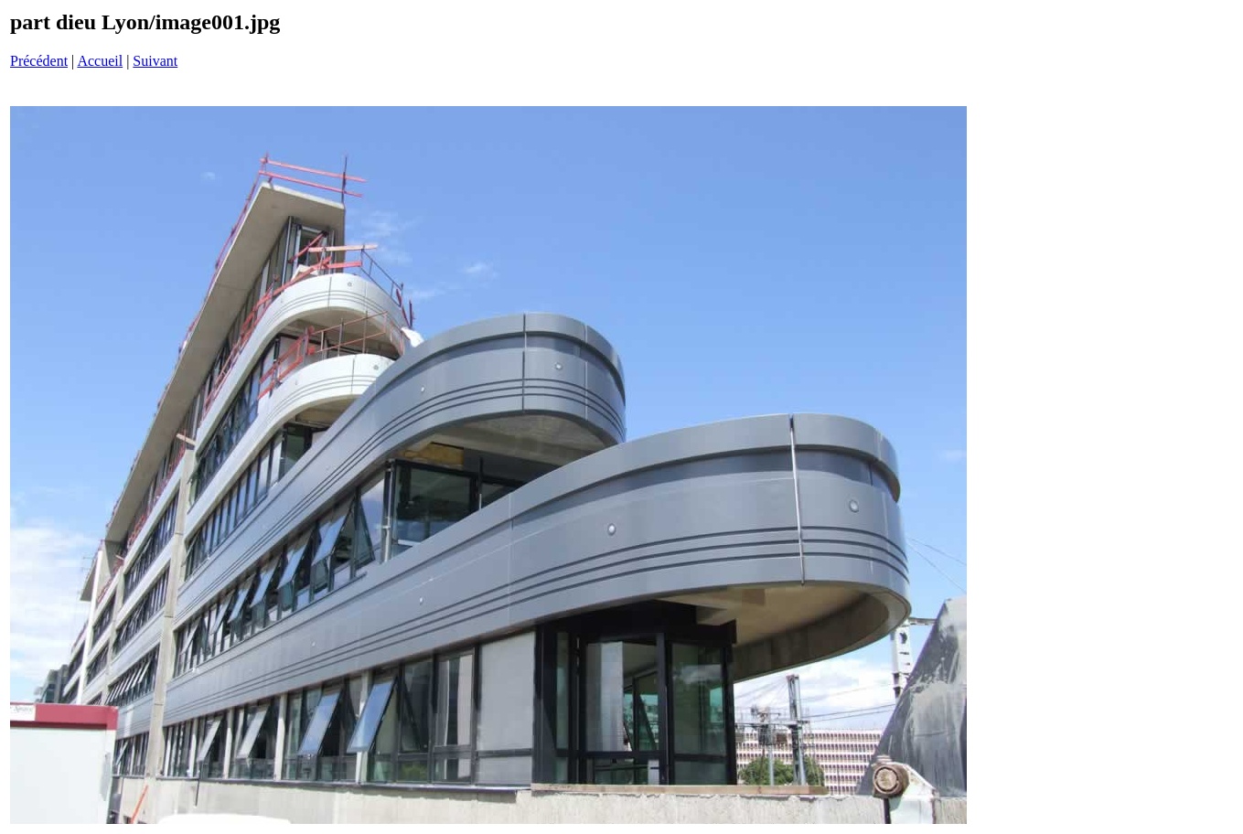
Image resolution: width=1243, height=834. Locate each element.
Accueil (100, 61)
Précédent (39, 61)
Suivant (155, 61)
